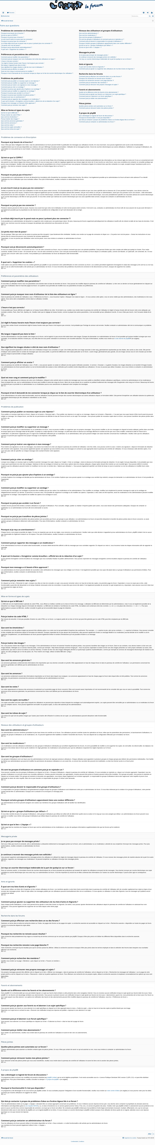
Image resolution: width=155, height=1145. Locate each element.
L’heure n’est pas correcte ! (9, 61)
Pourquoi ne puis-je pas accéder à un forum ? (15, 93)
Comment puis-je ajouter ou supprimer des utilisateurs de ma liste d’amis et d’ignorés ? (107, 69)
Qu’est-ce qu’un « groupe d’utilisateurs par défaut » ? (96, 45)
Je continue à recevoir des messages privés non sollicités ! (97, 57)
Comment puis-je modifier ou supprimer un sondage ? (18, 91)
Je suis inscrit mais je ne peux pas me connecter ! (17, 39)
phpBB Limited (52, 1077)
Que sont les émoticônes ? (9, 117)
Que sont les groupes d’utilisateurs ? (90, 37)
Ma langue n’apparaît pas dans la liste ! (13, 65)
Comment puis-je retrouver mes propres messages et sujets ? (98, 84)
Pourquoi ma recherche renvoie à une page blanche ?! (96, 80)
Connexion (16, 16)
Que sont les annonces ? (9, 123)
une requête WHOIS (31, 1106)
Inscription (25, 16)
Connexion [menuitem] (148, 13)
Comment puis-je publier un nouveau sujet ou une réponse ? (20, 81)
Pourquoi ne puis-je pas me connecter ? (14, 41)
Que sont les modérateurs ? (88, 35)
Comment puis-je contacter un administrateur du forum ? (97, 122)
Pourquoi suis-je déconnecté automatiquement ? (16, 47)
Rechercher (6, 16)
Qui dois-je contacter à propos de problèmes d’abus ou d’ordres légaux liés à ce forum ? (107, 120)
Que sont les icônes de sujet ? (10, 129)
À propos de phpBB (52, 1079)
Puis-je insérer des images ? (10, 119)
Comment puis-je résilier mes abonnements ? (93, 98)
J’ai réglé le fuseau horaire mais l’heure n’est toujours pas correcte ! (22, 63)
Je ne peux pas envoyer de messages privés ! (93, 55)
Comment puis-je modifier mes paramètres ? (15, 57)
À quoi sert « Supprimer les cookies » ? (13, 49)
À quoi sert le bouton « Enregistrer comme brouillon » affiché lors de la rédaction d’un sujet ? (30, 101)
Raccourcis (3, 13)
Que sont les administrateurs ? (89, 33)
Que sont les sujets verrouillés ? (11, 127)
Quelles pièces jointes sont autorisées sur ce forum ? (96, 106)
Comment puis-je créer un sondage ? (13, 87)
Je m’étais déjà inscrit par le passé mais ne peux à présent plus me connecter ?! (26, 43)
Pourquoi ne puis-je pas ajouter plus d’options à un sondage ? (21, 89)
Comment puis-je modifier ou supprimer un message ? (18, 83)
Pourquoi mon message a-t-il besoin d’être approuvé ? (18, 103)
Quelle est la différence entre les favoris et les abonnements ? (98, 92)
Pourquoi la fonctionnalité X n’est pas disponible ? (95, 118)
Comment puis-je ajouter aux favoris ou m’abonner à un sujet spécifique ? (102, 94)
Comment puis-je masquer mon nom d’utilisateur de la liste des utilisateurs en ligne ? (28, 59)
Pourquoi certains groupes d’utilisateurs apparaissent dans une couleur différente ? (105, 43)
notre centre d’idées (113, 1090)
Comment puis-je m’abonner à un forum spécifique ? (95, 96)
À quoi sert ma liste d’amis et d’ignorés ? (92, 67)
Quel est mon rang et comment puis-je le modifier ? (17, 71)
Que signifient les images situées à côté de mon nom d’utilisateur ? (22, 67)
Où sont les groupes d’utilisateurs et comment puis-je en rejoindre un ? (101, 39)
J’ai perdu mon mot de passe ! (10, 45)
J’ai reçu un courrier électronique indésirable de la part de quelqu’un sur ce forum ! (105, 59)
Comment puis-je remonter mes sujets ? (14, 105)
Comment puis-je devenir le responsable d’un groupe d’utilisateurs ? (100, 41)
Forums (11, 13)
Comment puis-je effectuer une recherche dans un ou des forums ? (100, 76)
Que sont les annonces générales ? (12, 121)
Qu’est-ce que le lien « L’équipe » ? (90, 47)
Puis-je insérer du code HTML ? (11, 115)
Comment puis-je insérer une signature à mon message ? (19, 85)
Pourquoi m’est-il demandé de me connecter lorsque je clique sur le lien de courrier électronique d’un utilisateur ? (37, 73)
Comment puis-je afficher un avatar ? (13, 69)
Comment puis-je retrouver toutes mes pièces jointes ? (96, 108)
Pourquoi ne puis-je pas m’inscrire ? (12, 37)
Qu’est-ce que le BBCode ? (10, 113)
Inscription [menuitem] (152, 13)
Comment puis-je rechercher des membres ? (93, 82)
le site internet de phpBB (122, 338)
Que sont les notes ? (7, 125)
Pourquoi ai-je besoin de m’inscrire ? (12, 33)
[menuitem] (143, 12)
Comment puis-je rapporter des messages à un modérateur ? (20, 99)
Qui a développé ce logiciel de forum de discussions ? (96, 116)
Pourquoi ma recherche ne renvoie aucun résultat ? (95, 78)
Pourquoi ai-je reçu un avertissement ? (13, 97)
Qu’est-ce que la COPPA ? (9, 35)
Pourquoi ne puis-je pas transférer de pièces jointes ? (18, 95)
